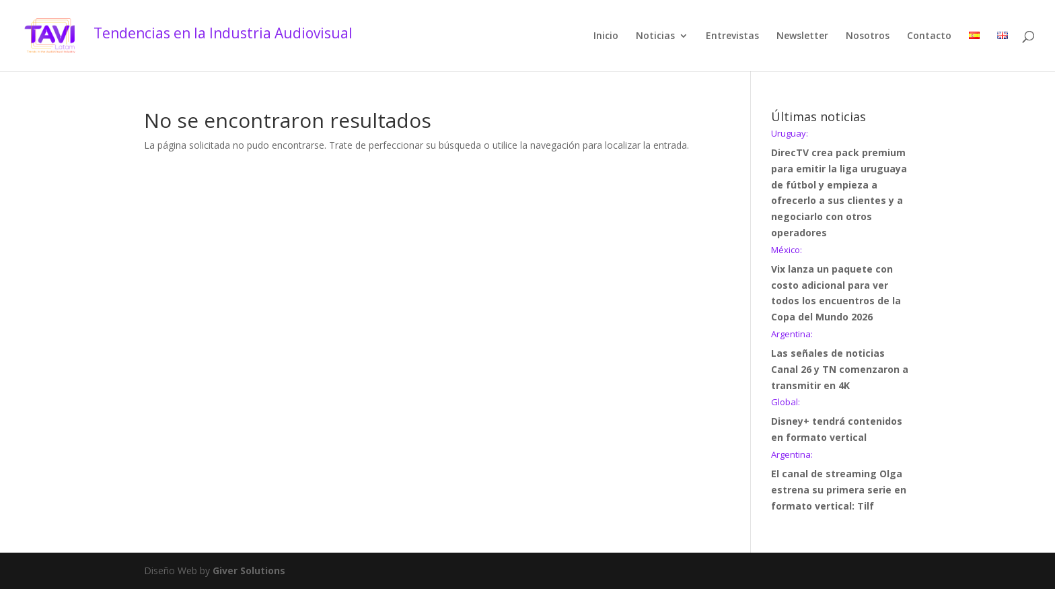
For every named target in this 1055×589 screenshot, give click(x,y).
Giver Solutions (249, 570)
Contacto (929, 36)
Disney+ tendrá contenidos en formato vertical (841, 421)
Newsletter (802, 36)
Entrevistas (732, 36)
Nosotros (867, 36)
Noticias (655, 36)
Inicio (605, 36)
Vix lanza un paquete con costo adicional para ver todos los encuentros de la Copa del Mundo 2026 (841, 284)
